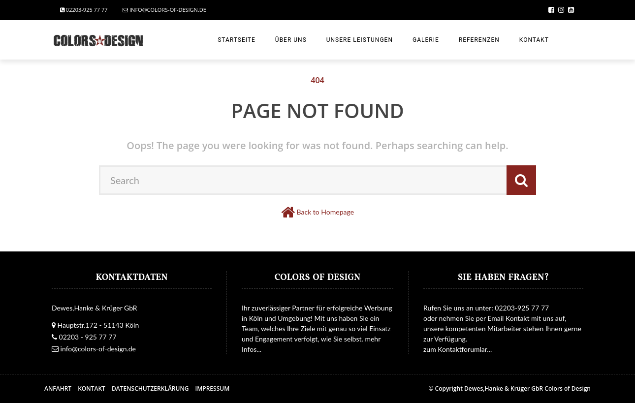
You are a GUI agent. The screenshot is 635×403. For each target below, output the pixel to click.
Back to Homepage (325, 212)
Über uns (291, 39)
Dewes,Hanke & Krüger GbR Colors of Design (527, 388)
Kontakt (534, 39)
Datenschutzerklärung (150, 388)
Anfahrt (57, 388)
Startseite (236, 39)
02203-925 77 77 (84, 9)
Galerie (426, 39)
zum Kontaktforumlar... (457, 349)
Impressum (212, 388)
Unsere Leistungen (359, 39)
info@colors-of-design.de (164, 9)
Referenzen (479, 39)
